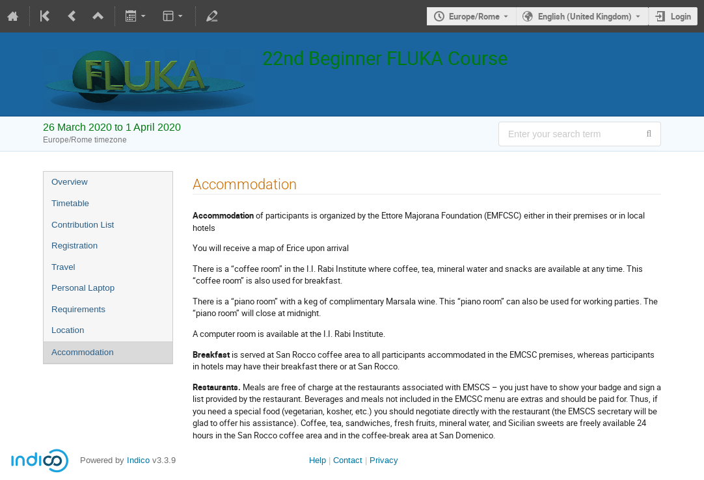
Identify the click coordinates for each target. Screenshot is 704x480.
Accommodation (82, 352)
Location (67, 330)
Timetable (70, 203)
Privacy (384, 460)
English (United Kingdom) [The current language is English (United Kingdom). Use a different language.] (585, 16)
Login (681, 16)
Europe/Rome (474, 16)
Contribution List (82, 225)
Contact (347, 460)
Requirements (78, 309)
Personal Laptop (83, 288)
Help (317, 460)
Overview (69, 182)
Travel (63, 267)
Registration (74, 245)
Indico (138, 460)
